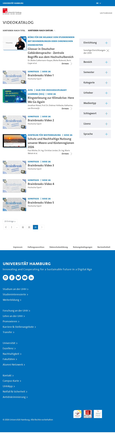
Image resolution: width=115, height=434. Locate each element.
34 (36, 227)
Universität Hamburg (13, 3)
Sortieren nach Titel (14, 30)
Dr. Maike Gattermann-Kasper (40, 60)
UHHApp (8, 386)
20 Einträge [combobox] (10, 221)
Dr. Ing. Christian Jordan (48, 150)
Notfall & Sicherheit (14, 391)
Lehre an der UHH (13, 316)
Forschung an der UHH (15, 310)
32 (23, 227)
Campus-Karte (11, 381)
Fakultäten (9, 359)
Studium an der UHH (14, 289)
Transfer (7, 332)
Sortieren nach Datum (40, 30)
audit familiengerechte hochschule (77, 414)
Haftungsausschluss (36, 247)
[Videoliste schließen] (67, 64)
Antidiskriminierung (14, 397)
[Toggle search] (104, 3)
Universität (9, 343)
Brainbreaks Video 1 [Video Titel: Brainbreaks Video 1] (41, 75)
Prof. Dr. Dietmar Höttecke (53, 105)
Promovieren (10, 321)
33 (30, 227)
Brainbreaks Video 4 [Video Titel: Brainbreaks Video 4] (41, 184)
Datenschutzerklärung (59, 247)
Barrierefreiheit (103, 247)
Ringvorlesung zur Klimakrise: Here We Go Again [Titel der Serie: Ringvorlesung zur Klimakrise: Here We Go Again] (51, 100)
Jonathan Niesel (34, 105)
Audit (86, 411)
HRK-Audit (96, 413)
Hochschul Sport (34, 79)
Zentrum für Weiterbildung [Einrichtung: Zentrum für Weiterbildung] (44, 135)
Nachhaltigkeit (11, 354)
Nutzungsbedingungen (82, 247)
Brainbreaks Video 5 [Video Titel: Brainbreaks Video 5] (41, 202)
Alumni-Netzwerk (13, 364)
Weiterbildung (11, 300)
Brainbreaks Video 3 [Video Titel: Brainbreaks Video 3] (41, 165)
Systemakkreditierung (108, 411)
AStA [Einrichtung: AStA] (30, 90)
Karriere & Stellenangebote (18, 327)
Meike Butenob (59, 60)
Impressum (17, 247)
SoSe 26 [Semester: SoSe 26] (46, 71)
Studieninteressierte (14, 294)
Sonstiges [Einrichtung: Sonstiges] (33, 71)
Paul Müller (32, 150)
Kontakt (7, 375)
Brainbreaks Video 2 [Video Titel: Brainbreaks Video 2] (41, 120)
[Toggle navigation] (111, 3)
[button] (97, 3)
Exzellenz (8, 348)
